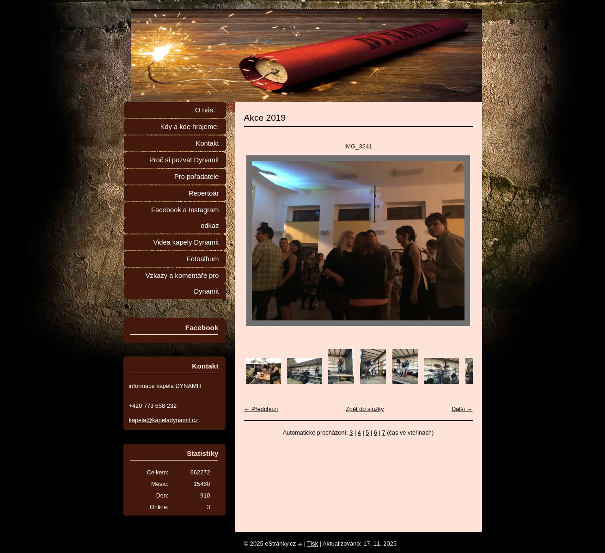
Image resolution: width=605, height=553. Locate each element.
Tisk (312, 543)
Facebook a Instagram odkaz (185, 217)
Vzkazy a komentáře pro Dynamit (182, 283)
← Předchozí (261, 409)
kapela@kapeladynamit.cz (163, 420)
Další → (462, 409)
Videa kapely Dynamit (186, 242)
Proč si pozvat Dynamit (184, 160)
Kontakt (207, 143)
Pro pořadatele (196, 176)
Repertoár (204, 193)
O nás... (207, 110)
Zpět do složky (365, 409)
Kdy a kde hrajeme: (189, 126)
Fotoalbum (203, 259)
